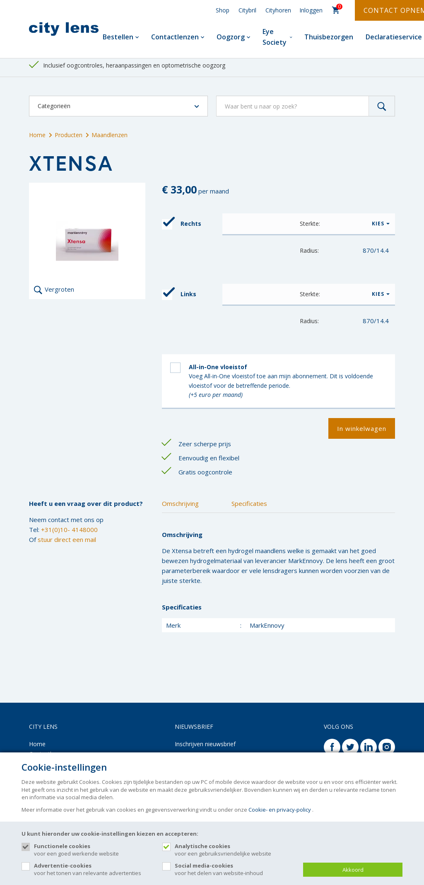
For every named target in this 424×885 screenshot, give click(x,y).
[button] (308, 223)
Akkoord (353, 869)
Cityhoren (278, 10)
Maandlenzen (107, 135)
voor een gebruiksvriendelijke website (235, 849)
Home (37, 135)
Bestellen (121, 36)
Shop (222, 10)
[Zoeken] (382, 106)
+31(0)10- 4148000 (69, 529)
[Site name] (64, 29)
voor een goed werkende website (94, 849)
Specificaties (249, 503)
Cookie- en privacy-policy (279, 809)
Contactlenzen (177, 36)
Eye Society (277, 37)
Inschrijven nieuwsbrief (205, 744)
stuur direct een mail (67, 539)
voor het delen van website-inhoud (235, 869)
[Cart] (336, 10)
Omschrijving (180, 503)
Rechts (181, 224)
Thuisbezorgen (328, 36)
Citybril (247, 10)
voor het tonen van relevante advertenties (94, 869)
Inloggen (311, 10)
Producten (65, 135)
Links (179, 295)
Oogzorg (233, 36)
